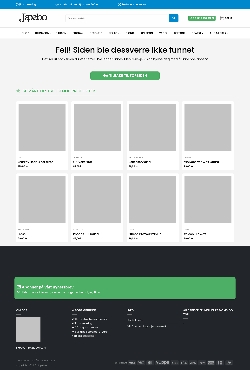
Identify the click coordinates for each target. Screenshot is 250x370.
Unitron (148, 33)
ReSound (97, 33)
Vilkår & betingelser (43, 360)
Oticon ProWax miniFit (145, 234)
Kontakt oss (135, 320)
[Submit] (173, 18)
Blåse (22, 234)
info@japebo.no (36, 348)
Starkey (199, 33)
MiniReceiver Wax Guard (201, 162)
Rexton (115, 33)
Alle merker (219, 33)
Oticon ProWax (195, 234)
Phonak (79, 33)
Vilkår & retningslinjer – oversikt (147, 326)
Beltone (181, 33)
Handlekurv (22, 360)
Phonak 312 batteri (86, 234)
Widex (164, 33)
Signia (131, 33)
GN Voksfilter (82, 162)
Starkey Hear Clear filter (35, 162)
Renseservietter (140, 162)
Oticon (61, 33)
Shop (26, 33)
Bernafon (43, 33)
